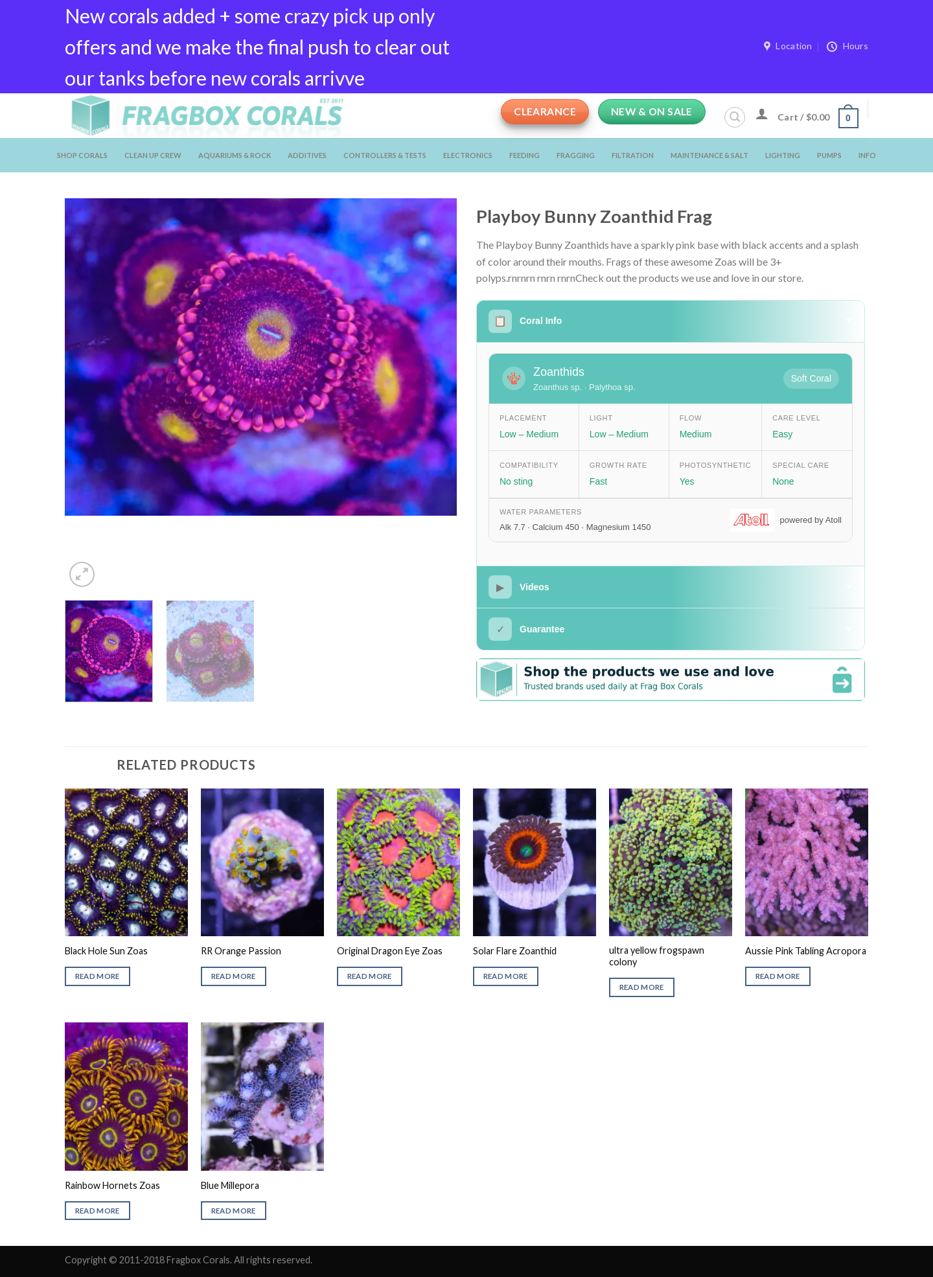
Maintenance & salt (709, 155)
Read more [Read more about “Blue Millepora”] (233, 1210)
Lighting (782, 155)
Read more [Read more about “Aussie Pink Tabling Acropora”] (777, 976)
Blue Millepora (230, 1185)
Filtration (633, 155)
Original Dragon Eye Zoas (390, 950)
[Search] (734, 117)
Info (867, 155)
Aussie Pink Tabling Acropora (805, 950)
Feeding (524, 155)
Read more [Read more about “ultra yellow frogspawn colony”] (641, 987)
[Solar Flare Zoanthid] (534, 862)
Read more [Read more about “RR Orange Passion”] (233, 976)
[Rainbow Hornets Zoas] (126, 1096)
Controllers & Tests (384, 155)
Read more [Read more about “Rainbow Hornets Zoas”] (97, 1210)
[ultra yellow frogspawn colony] (670, 862)
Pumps (829, 155)
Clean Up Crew (152, 155)
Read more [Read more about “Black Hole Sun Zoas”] (97, 976)
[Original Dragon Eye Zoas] (398, 862)
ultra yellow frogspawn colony (656, 956)
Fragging (576, 155)
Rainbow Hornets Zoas (112, 1185)
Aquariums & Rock (234, 155)
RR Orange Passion (241, 950)
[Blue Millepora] (262, 1096)
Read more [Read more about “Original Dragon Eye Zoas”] (369, 976)
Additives (307, 155)
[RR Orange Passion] (262, 862)
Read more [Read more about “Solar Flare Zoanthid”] (505, 976)
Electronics (467, 155)
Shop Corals (82, 155)
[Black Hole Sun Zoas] (126, 862)
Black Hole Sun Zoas (106, 950)
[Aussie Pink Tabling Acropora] (806, 862)
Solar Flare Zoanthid (515, 950)
